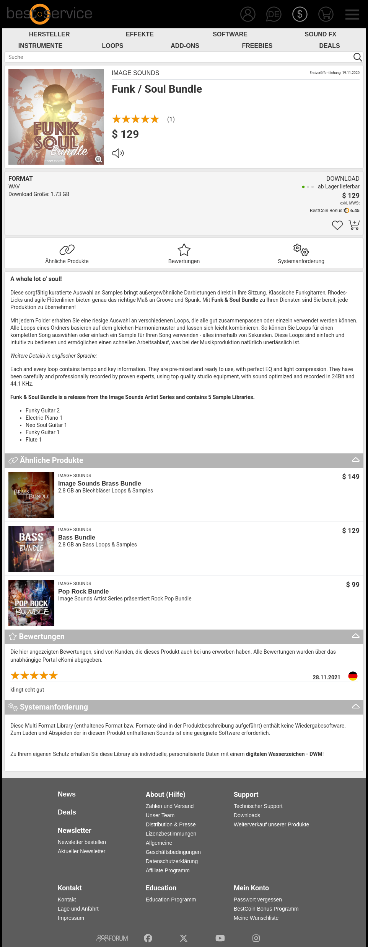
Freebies (257, 46)
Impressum (71, 918)
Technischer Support (258, 806)
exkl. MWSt (350, 203)
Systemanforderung (301, 261)
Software (230, 34)
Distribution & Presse (171, 824)
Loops (112, 46)
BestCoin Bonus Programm (266, 909)
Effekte (140, 34)
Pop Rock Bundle (83, 591)
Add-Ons (185, 46)
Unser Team (160, 815)
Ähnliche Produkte (67, 261)
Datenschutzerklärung (172, 861)
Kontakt (67, 899)
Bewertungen (184, 261)
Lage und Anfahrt (78, 909)
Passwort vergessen (258, 899)
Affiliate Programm (168, 870)
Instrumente (40, 46)
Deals (329, 46)
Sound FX (321, 34)
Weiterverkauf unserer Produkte (271, 824)
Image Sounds (135, 73)
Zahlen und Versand (170, 806)
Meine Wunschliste (256, 918)
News (67, 794)
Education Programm (171, 899)
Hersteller (49, 34)
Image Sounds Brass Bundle (99, 483)
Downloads (247, 815)
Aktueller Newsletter (82, 851)
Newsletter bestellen (82, 842)
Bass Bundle (76, 537)
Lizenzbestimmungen (171, 834)
